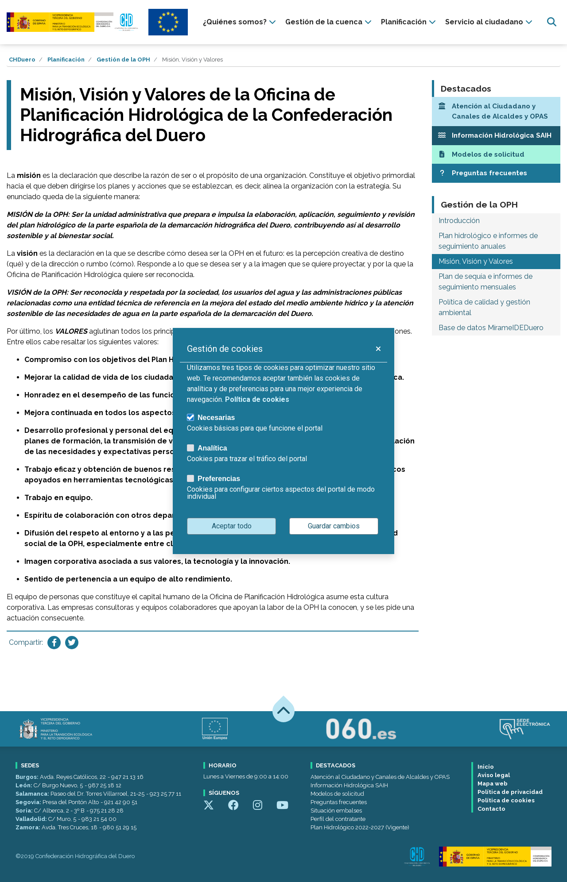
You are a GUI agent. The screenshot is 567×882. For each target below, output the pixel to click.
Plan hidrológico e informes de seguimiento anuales (488, 240)
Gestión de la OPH (123, 59)
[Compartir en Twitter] (71, 642)
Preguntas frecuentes (339, 802)
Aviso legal (494, 775)
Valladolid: (32, 819)
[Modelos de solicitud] (496, 154)
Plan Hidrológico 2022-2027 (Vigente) (360, 827)
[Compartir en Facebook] (54, 642)
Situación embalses (336, 810)
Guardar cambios (334, 526)
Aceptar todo (232, 526)
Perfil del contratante (338, 819)
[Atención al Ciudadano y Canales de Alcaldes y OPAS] (496, 111)
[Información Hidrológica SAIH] (496, 135)
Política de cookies (506, 800)
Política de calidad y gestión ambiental (484, 307)
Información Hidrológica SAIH (349, 785)
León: (25, 785)
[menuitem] (240, 22)
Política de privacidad (510, 792)
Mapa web (493, 783)
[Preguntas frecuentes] (496, 173)
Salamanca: (33, 793)
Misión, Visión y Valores (476, 261)
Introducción (459, 220)
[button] (378, 348)
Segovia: (29, 802)
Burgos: (28, 777)
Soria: (25, 810)
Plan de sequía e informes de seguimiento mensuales (485, 281)
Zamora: (29, 827)
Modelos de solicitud (337, 793)
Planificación (66, 59)
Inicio (486, 766)
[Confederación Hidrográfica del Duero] (73, 21)
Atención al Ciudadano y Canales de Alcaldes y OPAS (380, 777)
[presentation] (240, 22)
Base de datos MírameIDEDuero (491, 328)
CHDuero (22, 59)
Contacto (491, 808)
